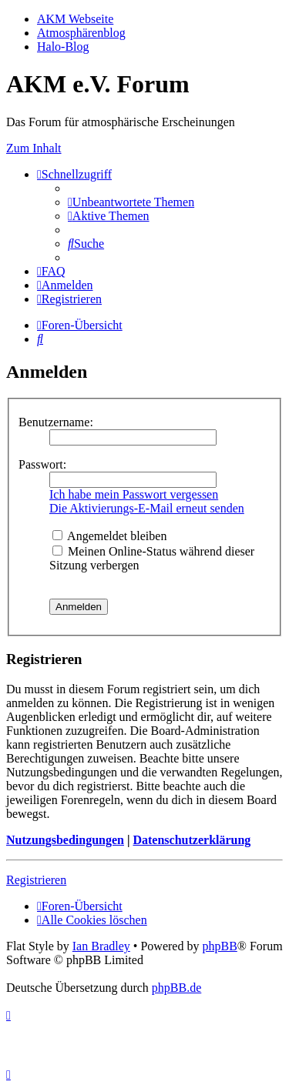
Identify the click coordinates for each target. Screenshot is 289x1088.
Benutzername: (55, 422)
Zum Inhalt (34, 148)
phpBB (219, 946)
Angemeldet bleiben (109, 535)
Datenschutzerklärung (191, 839)
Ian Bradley (101, 946)
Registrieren (36, 879)
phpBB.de (176, 987)
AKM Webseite (75, 18)
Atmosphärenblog (81, 32)
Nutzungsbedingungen (65, 839)
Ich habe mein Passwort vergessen (133, 494)
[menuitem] (131, 202)
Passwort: (42, 464)
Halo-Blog (63, 46)
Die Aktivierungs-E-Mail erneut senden (146, 508)
